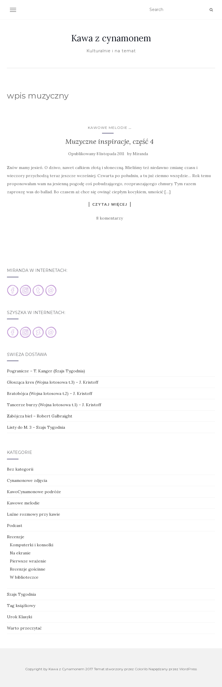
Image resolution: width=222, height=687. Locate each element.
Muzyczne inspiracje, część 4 (109, 141)
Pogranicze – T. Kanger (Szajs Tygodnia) (46, 371)
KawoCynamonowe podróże (34, 491)
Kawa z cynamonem (111, 38)
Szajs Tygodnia (21, 594)
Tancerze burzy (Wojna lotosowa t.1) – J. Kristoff (54, 404)
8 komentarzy (109, 218)
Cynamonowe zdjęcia (27, 480)
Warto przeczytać (24, 628)
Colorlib (141, 669)
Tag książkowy (21, 605)
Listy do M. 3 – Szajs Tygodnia (36, 427)
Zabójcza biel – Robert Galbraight (39, 416)
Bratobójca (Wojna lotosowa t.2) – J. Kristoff (49, 393)
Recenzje (15, 536)
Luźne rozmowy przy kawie (33, 514)
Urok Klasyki (19, 616)
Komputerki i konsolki (31, 544)
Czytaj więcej (109, 204)
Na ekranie (20, 553)
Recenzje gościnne (27, 569)
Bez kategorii (20, 469)
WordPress (188, 669)
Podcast (14, 525)
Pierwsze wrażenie (28, 561)
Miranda (140, 153)
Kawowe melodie (107, 127)
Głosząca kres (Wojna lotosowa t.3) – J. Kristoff (52, 382)
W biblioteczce (24, 577)
